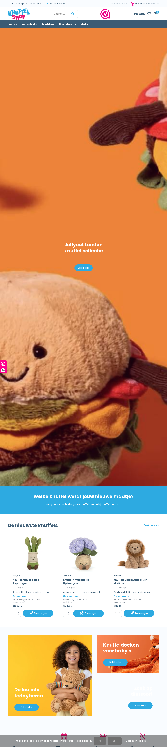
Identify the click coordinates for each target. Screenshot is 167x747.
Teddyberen (49, 24)
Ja (99, 740)
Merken (85, 24)
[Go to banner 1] (50, 675)
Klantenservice (119, 3)
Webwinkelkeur (150, 3)
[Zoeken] (65, 14)
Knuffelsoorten (68, 24)
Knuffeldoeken (29, 24)
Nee (114, 740)
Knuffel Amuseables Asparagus (26, 581)
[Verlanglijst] (149, 14)
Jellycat (17, 575)
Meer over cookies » (136, 740)
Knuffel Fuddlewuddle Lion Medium (130, 581)
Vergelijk (19, 587)
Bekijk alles (83, 267)
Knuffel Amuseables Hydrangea (76, 581)
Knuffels (13, 24)
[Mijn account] (139, 14)
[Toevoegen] (38, 613)
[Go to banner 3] (128, 697)
